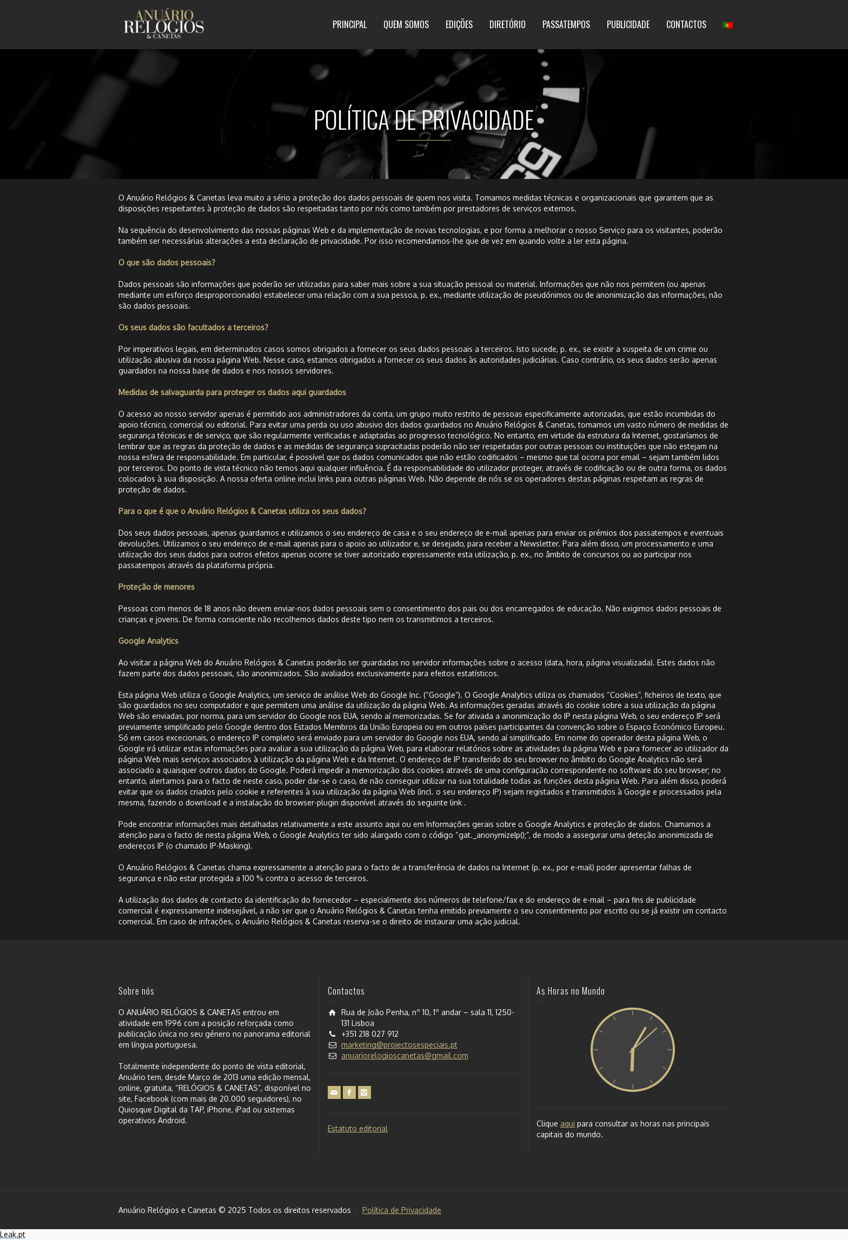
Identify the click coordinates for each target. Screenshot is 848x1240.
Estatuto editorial (358, 1128)
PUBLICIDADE (628, 24)
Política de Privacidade (401, 1210)
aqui (567, 1123)
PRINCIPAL (350, 24)
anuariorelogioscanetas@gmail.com (404, 1055)
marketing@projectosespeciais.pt (399, 1044)
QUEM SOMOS (406, 24)
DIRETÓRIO (507, 24)
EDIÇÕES (459, 24)
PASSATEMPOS (566, 24)
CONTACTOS (686, 24)
